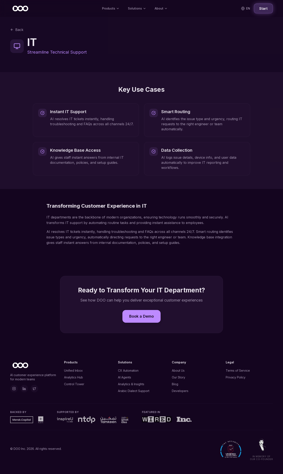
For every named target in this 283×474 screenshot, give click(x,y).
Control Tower (74, 384)
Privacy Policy (235, 377)
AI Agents (124, 377)
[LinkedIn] (24, 388)
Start (263, 8)
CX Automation (128, 370)
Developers (180, 391)
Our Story (178, 377)
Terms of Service (238, 370)
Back (16, 30)
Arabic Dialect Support (133, 391)
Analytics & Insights (131, 384)
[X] (34, 388)
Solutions (137, 8)
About (161, 8)
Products (110, 8)
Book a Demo (141, 316)
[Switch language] (245, 8)
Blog (175, 384)
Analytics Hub (73, 377)
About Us (178, 370)
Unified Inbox (73, 370)
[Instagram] (14, 388)
